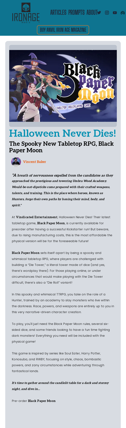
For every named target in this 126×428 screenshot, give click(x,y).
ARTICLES (58, 12)
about (92, 12)
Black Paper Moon (51, 223)
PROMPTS (76, 12)
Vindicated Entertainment (36, 217)
